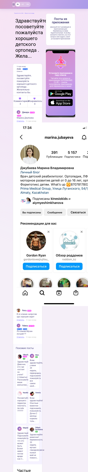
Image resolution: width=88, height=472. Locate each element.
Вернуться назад (29, 13)
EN (28, 4)
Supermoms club (18, 13)
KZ (23, 4)
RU (18, 4)
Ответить (20, 121)
